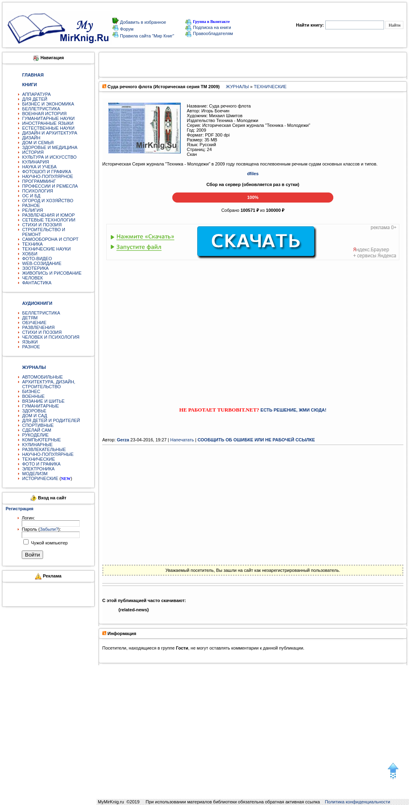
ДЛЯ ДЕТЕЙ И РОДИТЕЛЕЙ (51, 420)
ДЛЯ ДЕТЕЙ (34, 99)
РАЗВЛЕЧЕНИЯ (38, 327)
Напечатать (182, 439)
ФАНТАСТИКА (37, 282)
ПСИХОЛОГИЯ (37, 190)
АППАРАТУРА (36, 94)
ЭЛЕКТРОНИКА (38, 468)
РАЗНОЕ (31, 205)
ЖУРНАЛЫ (237, 86)
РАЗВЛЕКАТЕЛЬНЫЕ (44, 449)
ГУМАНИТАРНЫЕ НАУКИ (48, 118)
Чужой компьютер (49, 542)
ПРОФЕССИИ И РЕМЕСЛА (50, 186)
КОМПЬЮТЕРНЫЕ (41, 439)
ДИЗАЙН (31, 137)
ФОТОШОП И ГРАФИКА (46, 171)
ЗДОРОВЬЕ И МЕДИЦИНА (49, 147)
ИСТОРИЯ (32, 152)
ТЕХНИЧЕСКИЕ (38, 459)
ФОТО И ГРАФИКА (41, 463)
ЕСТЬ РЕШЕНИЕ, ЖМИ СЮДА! (293, 410)
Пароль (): (41, 529)
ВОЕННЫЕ (33, 396)
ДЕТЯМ (29, 317)
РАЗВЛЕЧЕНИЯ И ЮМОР (48, 215)
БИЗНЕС (31, 391)
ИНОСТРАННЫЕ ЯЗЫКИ (47, 123)
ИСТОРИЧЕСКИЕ (40, 478)
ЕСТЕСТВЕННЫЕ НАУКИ (48, 128)
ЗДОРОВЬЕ (34, 410)
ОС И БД (31, 195)
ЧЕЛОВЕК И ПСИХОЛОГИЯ (50, 337)
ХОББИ (29, 253)
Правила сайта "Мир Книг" (146, 35)
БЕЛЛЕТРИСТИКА (41, 108)
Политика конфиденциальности (357, 801)
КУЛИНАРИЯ (35, 161)
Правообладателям (209, 33)
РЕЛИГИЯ (32, 210)
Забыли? (49, 529)
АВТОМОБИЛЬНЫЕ (42, 377)
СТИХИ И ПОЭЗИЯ (42, 224)
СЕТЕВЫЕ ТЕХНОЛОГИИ (48, 219)
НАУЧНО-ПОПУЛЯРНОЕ (47, 176)
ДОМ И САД (34, 415)
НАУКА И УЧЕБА (39, 166)
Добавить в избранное (142, 22)
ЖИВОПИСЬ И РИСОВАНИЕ (52, 273)
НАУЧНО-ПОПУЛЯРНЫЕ (48, 454)
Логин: (28, 517)
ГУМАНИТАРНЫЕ (40, 406)
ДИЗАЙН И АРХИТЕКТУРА (49, 132)
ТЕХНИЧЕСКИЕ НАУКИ (46, 248)
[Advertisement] (253, 326)
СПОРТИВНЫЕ (38, 425)
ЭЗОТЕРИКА (35, 268)
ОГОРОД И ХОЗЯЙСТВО (47, 200)
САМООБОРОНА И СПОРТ (50, 239)
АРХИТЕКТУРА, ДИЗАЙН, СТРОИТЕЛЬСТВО (48, 384)
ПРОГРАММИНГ (39, 181)
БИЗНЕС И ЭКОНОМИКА (48, 103)
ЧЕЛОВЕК (32, 277)
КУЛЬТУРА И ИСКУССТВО (49, 157)
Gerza (123, 439)
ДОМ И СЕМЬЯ (38, 142)
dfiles (253, 173)
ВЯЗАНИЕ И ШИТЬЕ (43, 401)
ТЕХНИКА (32, 244)
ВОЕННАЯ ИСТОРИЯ (44, 113)
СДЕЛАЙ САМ (36, 430)
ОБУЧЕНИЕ (34, 322)
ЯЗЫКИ (30, 341)
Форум (126, 29)
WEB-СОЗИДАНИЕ (42, 263)
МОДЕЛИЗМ (35, 473)
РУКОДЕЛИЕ (35, 435)
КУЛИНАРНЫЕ (37, 444)
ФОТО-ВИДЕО (37, 258)
